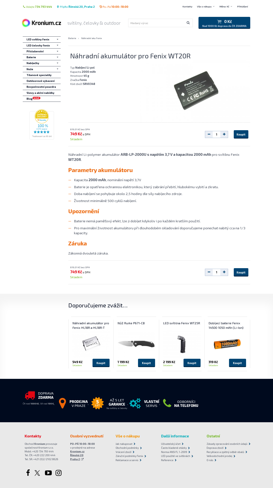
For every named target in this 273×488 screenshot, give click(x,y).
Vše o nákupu (204, 6)
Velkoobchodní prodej (219, 455)
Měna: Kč (224, 6)
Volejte (37, 6)
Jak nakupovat (124, 443)
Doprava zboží (215, 447)
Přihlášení (242, 6)
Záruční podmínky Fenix (129, 455)
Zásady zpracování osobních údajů (227, 443)
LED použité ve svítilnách (175, 455)
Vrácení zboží (123, 452)
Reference (167, 460)
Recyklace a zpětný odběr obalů (225, 452)
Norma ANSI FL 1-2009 (174, 452)
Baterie (72, 38)
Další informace (175, 436)
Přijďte (75, 6)
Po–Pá (113, 6)
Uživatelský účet (170, 443)
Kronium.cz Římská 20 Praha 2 (77, 455)
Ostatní (213, 436)
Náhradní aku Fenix (91, 38)
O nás (210, 460)
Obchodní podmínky (127, 447)
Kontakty (187, 6)
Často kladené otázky (174, 447)
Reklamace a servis (127, 460)
